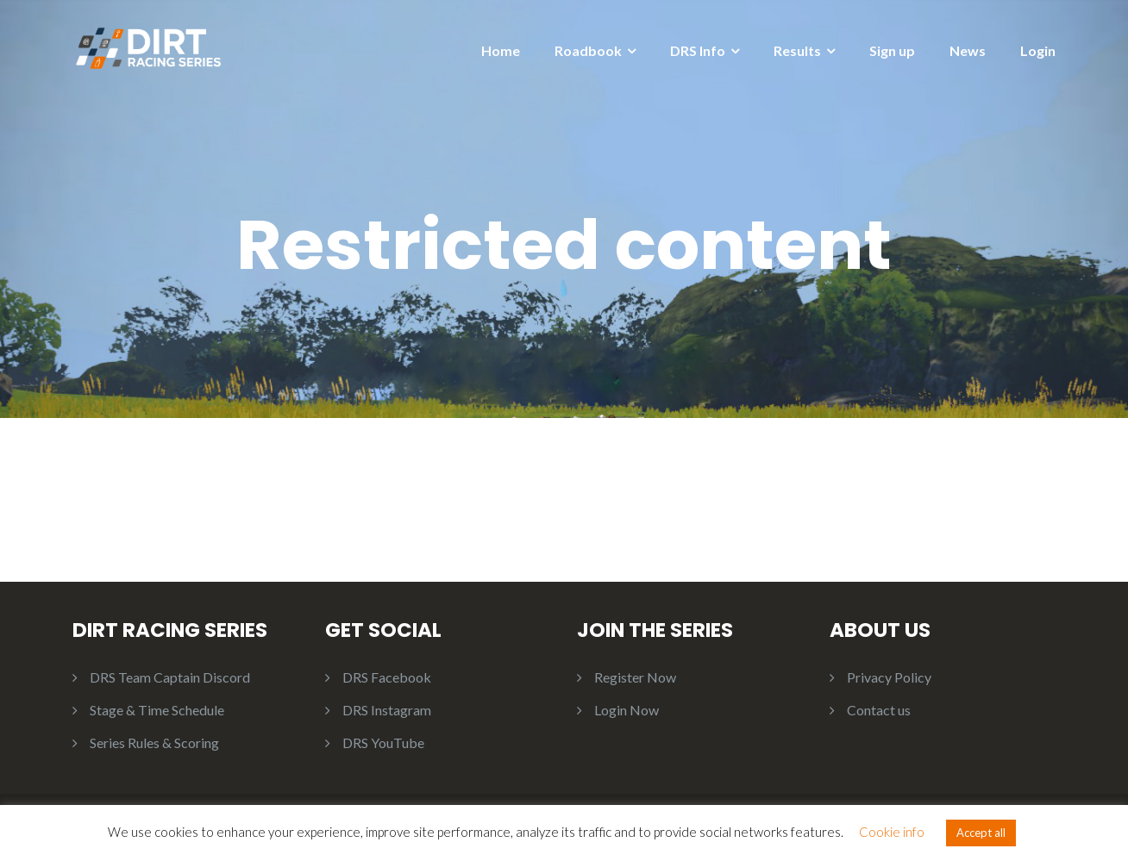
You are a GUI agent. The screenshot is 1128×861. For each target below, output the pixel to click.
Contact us (879, 710)
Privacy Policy (889, 677)
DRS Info (697, 50)
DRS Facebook (386, 677)
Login (1038, 50)
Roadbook (588, 50)
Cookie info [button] (891, 831)
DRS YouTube (383, 742)
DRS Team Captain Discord (170, 677)
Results (797, 50)
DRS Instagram (386, 710)
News (967, 50)
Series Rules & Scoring (154, 742)
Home (500, 50)
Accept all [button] (981, 832)
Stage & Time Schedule (157, 710)
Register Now (635, 677)
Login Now (626, 710)
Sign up (892, 50)
